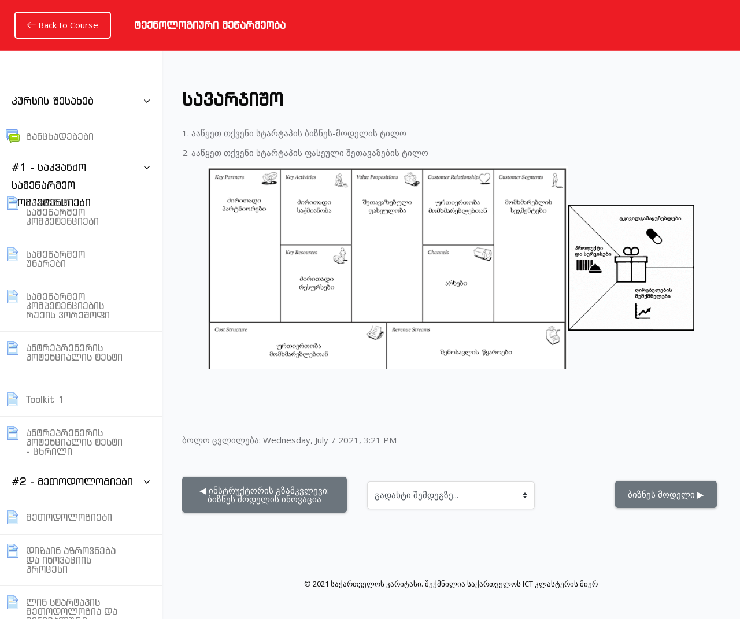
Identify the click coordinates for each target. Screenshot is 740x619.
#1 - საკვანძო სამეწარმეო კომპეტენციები (51, 185)
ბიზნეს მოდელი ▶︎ (666, 494)
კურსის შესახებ (53, 101)
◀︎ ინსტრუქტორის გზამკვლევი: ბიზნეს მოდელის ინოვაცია (265, 494)
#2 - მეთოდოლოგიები (72, 481)
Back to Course (62, 25)
